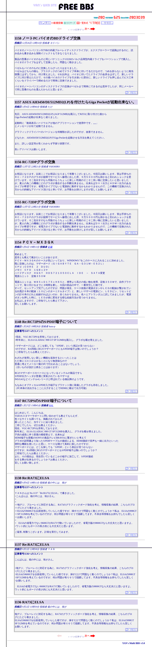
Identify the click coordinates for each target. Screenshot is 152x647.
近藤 (50, 247)
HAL (51, 405)
